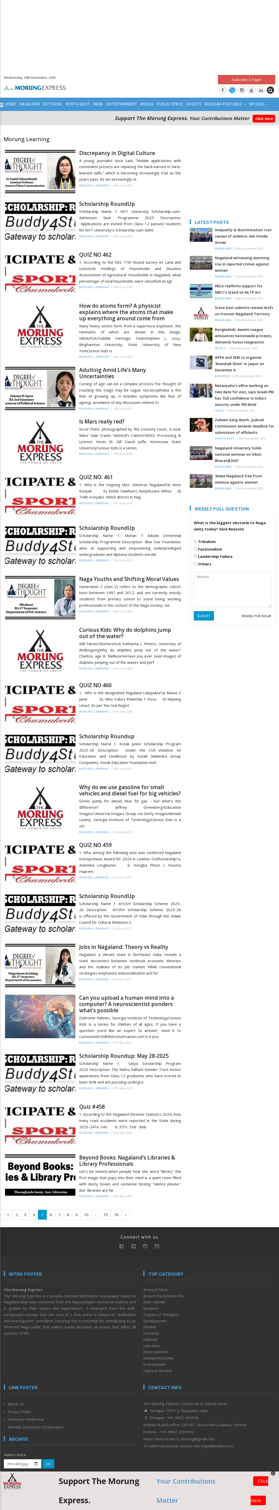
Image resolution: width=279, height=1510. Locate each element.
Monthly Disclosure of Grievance (36, 1426)
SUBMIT (204, 615)
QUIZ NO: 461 (96, 477)
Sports (194, 104)
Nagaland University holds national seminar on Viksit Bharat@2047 (238, 454)
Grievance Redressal (26, 1419)
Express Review (157, 1370)
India (98, 104)
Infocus (257, 104)
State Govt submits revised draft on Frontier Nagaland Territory (244, 310)
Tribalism (205, 541)
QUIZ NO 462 (95, 255)
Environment (154, 1364)
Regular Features (225, 104)
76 (116, 1214)
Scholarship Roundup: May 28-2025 (124, 1056)
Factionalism (208, 549)
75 (105, 1214)
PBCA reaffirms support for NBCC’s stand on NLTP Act (238, 289)
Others (202, 563)
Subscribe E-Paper (246, 79)
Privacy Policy (19, 1411)
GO (48, 1463)
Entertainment (121, 104)
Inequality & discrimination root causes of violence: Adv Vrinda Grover (243, 236)
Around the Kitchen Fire (163, 1295)
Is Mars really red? (101, 421)
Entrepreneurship (158, 1358)
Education (151, 1345)
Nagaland (30, 104)
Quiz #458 (92, 1107)
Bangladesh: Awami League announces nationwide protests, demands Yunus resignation (243, 335)
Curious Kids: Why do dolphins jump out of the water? (125, 633)
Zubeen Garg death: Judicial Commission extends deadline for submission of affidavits (244, 426)
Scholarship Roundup (106, 736)
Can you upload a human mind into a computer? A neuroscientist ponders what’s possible (126, 1004)
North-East (78, 104)
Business (222, 376)
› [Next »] (125, 1214)
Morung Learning (94, 185)
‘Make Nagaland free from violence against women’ (238, 479)
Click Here (264, 118)
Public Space (170, 104)
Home (11, 104)
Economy (151, 1333)
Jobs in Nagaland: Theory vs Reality (123, 947)
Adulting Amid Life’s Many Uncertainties (112, 373)
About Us (16, 1403)
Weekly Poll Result (256, 616)
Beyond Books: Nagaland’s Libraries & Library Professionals (127, 1160)
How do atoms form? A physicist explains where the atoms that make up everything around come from (126, 312)
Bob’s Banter (154, 1301)
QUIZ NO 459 (95, 845)
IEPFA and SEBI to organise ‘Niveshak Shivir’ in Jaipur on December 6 (239, 363)
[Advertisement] (139, 35)
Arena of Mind (155, 1289)
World (147, 104)
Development (155, 1320)
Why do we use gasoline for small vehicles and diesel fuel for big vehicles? (130, 790)
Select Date (15, 1454)
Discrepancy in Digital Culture (117, 153)
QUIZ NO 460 (95, 685)
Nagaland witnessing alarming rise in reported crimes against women (242, 264)
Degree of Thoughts (161, 1314)
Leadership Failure (213, 556)
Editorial (53, 104)
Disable (149, 1326)
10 (86, 1214)
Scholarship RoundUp (107, 204)
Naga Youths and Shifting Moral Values (129, 579)
